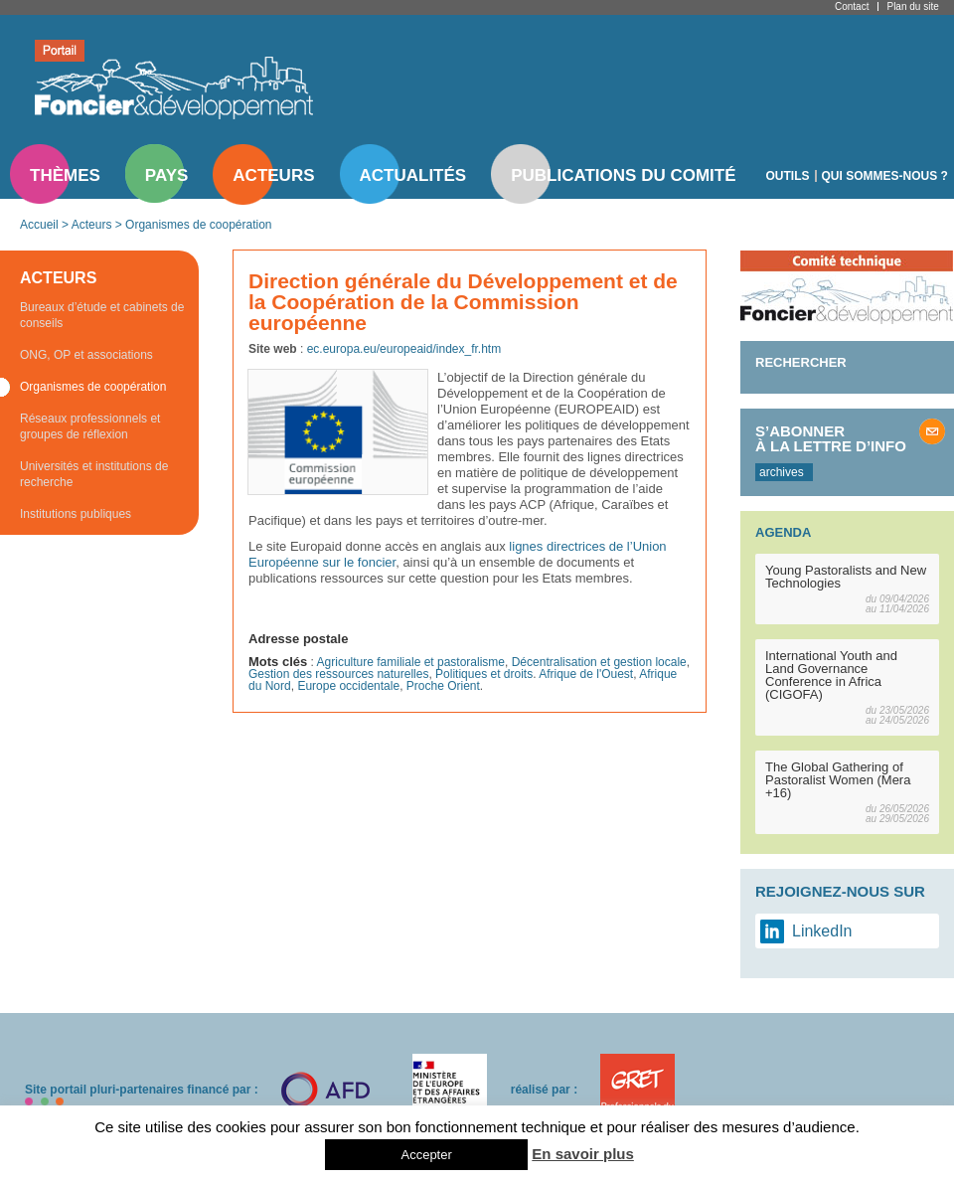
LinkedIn (822, 931)
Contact (852, 6)
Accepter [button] (425, 1154)
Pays (166, 175)
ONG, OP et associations (86, 355)
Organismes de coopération (198, 225)
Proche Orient (443, 686)
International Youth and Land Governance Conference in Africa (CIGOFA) (831, 675)
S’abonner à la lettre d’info (830, 438)
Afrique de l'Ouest (586, 674)
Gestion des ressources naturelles (338, 674)
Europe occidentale (348, 686)
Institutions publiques (75, 514)
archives (781, 472)
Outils (788, 176)
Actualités (413, 175)
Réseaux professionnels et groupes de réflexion (90, 426)
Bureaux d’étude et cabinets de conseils (102, 315)
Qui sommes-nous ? (885, 176)
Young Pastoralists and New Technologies (845, 577)
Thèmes (65, 175)
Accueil (39, 225)
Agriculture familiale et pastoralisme (411, 662)
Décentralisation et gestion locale (599, 662)
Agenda (783, 532)
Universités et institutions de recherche (94, 474)
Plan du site (912, 6)
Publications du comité (623, 175)
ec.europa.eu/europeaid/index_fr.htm (404, 349)
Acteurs (273, 175)
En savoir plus (583, 1153)
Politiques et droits (484, 674)
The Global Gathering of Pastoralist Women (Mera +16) (837, 780)
